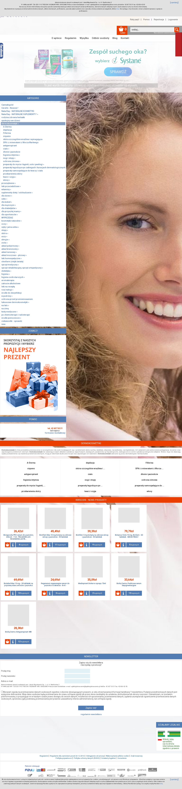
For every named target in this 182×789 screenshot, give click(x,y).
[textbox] (152, 29)
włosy (149, 491)
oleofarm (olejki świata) (12, 261)
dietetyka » (6, 271)
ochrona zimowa (149, 480)
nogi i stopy (90, 480)
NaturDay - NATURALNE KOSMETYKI (17, 111)
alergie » (5, 239)
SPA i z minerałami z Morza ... (149, 468)
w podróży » (7, 296)
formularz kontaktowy (55, 433)
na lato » (5, 305)
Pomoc (146, 19)
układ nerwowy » (9, 252)
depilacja (7, 130)
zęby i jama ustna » (10, 227)
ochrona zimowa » (11, 161)
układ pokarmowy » (10, 246)
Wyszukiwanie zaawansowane (164, 33)
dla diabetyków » (9, 208)
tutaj (117, 9)
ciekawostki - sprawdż (11, 321)
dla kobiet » (6, 202)
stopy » (4, 230)
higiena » (5, 274)
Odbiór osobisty (100, 38)
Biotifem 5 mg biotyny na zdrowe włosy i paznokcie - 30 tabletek (92, 536)
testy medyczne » (9, 312)
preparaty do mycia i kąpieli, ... (31, 485)
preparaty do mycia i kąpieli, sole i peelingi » (23, 164)
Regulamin (70, 38)
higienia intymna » (11, 155)
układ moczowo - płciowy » (14, 255)
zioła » (4, 243)
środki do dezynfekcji (11, 293)
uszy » (4, 236)
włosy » (6, 180)
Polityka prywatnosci (64, 758)
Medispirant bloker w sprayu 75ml (92, 583)
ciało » (6, 149)
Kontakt (125, 38)
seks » (4, 199)
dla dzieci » (6, 196)
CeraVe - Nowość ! (9, 108)
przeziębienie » (8, 183)
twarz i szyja (90, 491)
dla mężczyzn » (8, 205)
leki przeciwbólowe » (11, 186)
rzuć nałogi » (7, 290)
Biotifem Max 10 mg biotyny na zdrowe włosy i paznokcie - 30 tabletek (55, 536)
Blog (114, 38)
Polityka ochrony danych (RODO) (87, 758)
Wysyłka (84, 38)
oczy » (4, 224)
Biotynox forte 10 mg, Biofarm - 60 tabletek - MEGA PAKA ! (129, 536)
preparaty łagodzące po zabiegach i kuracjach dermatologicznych (34, 167)
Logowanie (173, 19)
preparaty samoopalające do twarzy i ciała (23, 171)
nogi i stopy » (9, 158)
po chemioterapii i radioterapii (15, 315)
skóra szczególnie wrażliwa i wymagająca (22, 139)
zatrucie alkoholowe (10, 283)
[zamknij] (174, 2)
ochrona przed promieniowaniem (17, 299)
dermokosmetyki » (10, 124)
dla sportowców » (9, 214)
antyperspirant (10, 145)
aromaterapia (7, 280)
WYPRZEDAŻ (7, 218)
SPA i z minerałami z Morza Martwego (21, 142)
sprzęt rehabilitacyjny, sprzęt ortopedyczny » (22, 268)
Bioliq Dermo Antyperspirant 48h (18, 632)
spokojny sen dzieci (10, 120)
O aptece (57, 38)
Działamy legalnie (108, 758)
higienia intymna (31, 480)
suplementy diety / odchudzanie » (17, 192)
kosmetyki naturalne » (11, 221)
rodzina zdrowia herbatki (13, 117)
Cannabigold (7, 105)
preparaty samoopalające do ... (149, 485)
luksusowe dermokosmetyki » (15, 302)
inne (3, 324)
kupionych (23, 544)
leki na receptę (8, 286)
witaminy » (6, 189)
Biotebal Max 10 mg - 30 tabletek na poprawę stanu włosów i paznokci (18, 584)
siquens (7, 136)
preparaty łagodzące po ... (90, 485)
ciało (90, 474)
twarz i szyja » (9, 177)
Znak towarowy (136, 756)
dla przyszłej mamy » (11, 211)
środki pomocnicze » (11, 318)
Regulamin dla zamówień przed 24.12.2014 (67, 756)
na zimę (5, 308)
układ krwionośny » (10, 249)
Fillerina (7, 133)
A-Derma (7, 127)
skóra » (4, 233)
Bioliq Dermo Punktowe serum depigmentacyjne (129, 584)
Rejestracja (159, 19)
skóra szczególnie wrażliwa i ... (90, 468)
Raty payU (134, 19)
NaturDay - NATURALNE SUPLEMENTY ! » (19, 114)
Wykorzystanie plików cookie (117, 756)
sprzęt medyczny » (10, 265)
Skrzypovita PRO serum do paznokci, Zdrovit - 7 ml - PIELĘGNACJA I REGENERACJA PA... (18, 537)
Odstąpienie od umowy (95, 756)
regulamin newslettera (91, 714)
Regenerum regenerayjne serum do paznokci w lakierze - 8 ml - (55, 584)
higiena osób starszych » (13, 277)
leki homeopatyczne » (11, 258)
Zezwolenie (122, 758)
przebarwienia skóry (12, 174)
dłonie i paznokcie (11, 152)
